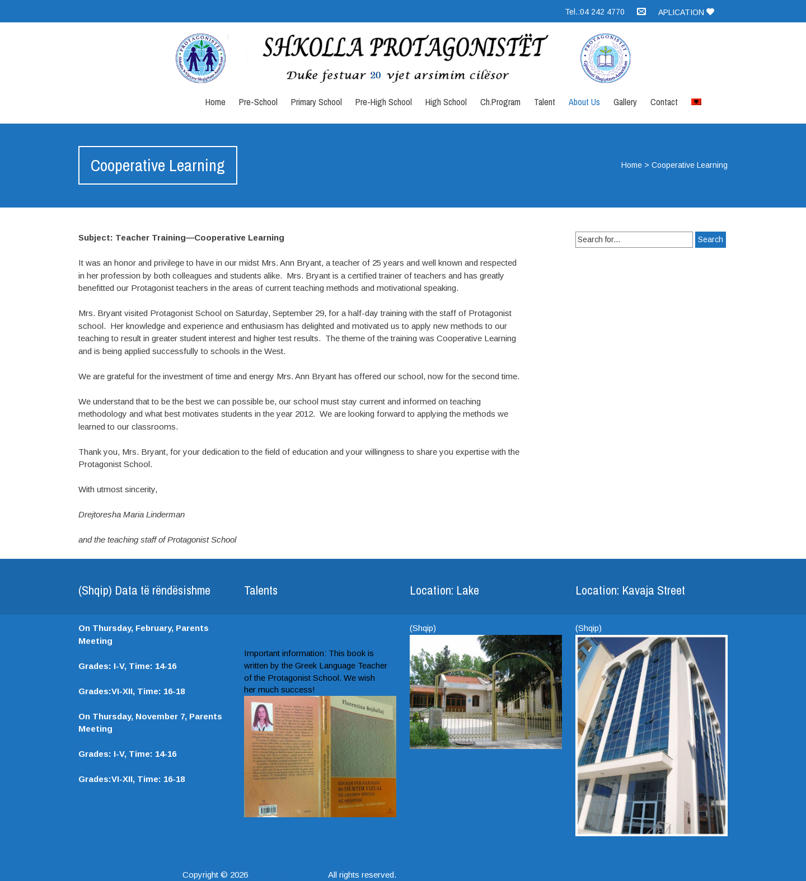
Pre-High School (383, 102)
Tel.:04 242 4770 (595, 11)
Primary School (316, 102)
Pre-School (258, 102)
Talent (544, 102)
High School (446, 102)
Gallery (625, 102)
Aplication (686, 12)
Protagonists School (288, 874)
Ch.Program (500, 102)
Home (215, 102)
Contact (664, 102)
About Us (584, 102)
